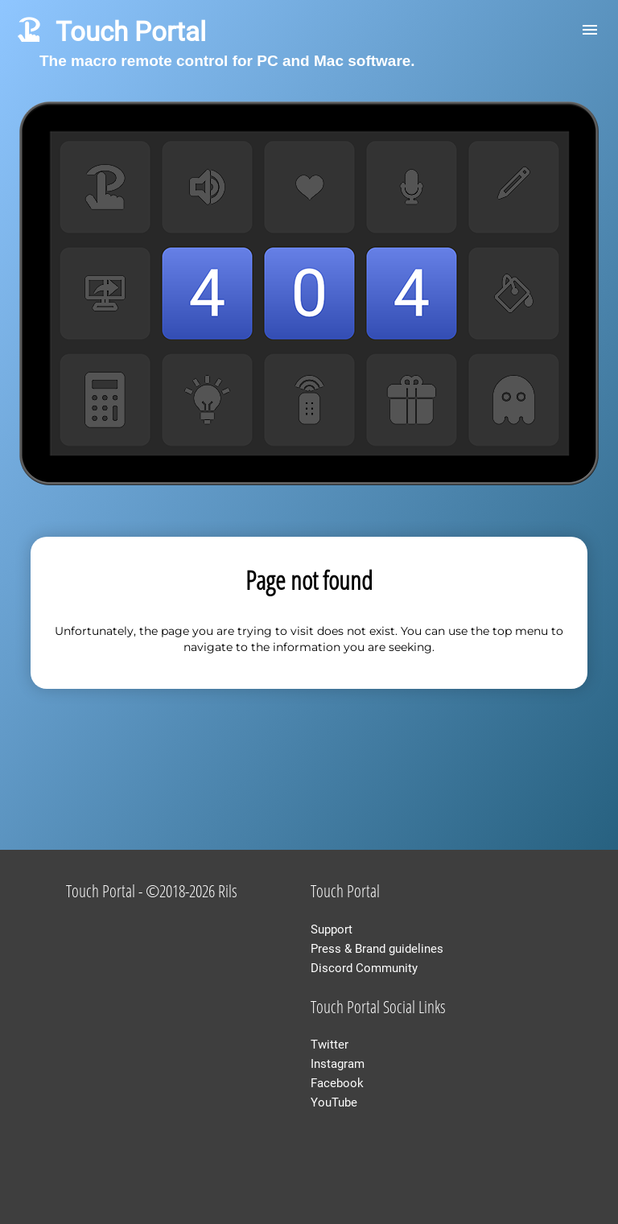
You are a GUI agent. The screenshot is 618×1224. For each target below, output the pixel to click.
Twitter (329, 1044)
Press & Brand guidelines (377, 949)
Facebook (337, 1083)
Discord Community (364, 968)
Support (331, 929)
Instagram (338, 1064)
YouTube (334, 1102)
